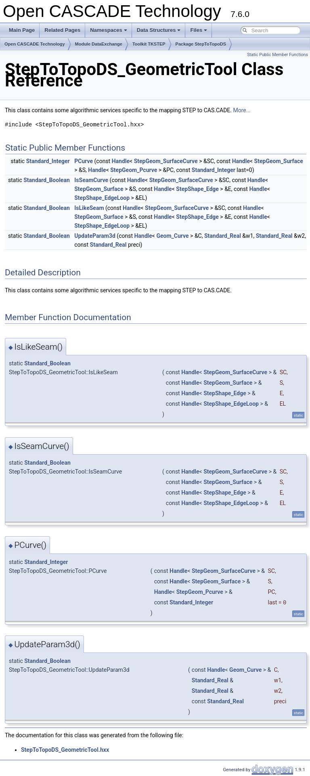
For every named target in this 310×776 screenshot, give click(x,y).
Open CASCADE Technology (34, 44)
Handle (121, 161)
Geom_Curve (172, 236)
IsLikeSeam (89, 208)
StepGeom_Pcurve (133, 170)
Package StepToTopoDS (201, 44)
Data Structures (159, 30)
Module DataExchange (98, 44)
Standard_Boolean (46, 180)
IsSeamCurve (91, 180)
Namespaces (108, 30)
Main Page (22, 30)
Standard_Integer (48, 161)
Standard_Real (222, 236)
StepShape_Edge (197, 189)
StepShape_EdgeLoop (102, 198)
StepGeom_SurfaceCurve (166, 161)
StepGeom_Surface (278, 161)
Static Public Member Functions (277, 54)
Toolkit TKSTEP (148, 44)
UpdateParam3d (94, 236)
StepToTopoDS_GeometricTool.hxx (65, 750)
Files (198, 30)
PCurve (83, 161)
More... (241, 110)
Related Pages (62, 30)
